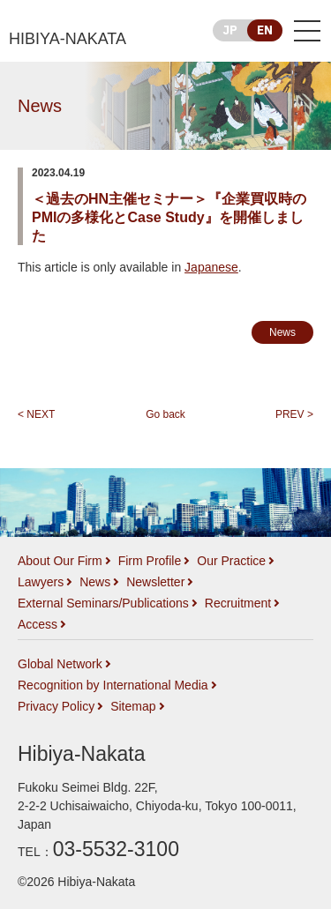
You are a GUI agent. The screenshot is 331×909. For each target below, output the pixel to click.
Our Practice (231, 561)
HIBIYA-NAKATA (67, 39)
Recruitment (238, 603)
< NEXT (36, 414)
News (40, 105)
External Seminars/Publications (103, 603)
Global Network (60, 664)
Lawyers (41, 582)
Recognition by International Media (113, 685)
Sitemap (132, 706)
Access (37, 624)
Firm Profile (150, 561)
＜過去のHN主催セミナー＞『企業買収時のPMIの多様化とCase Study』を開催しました (169, 217)
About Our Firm (60, 561)
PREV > (294, 414)
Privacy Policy (56, 706)
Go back (165, 414)
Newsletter (155, 582)
